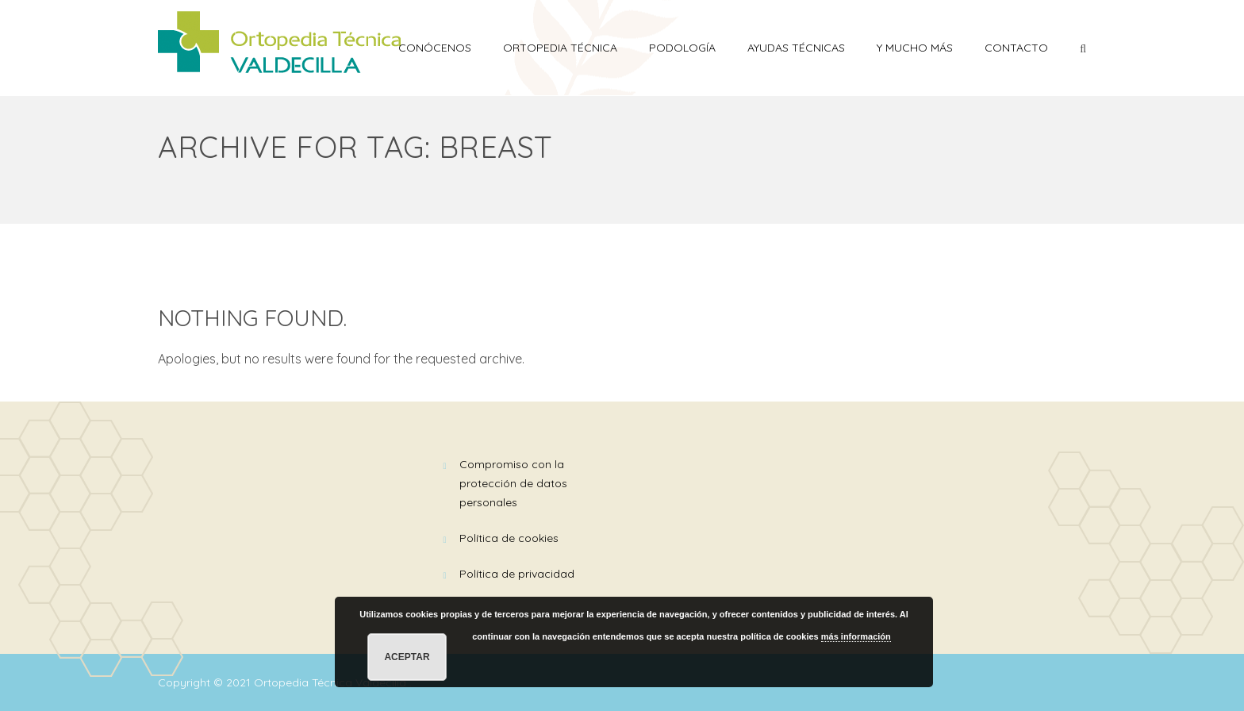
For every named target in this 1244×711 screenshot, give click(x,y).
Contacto (1016, 47)
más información (856, 636)
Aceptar (406, 657)
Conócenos (434, 47)
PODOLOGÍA (682, 47)
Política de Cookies (509, 538)
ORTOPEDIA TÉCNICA (560, 47)
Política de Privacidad (516, 574)
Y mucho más (915, 47)
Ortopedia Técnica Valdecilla (331, 682)
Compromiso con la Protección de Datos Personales (513, 483)
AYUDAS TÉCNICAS (796, 47)
